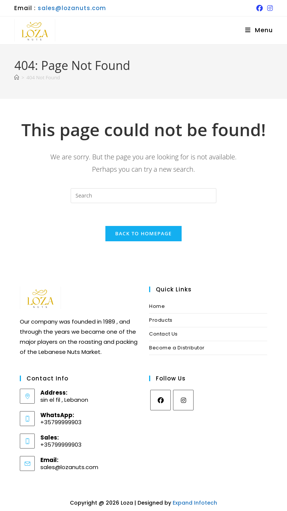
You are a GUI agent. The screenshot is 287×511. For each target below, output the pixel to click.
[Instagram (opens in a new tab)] (269, 8)
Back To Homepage (143, 233)
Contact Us (163, 333)
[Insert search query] (143, 195)
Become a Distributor (177, 347)
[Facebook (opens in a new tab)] (259, 8)
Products (161, 320)
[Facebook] (160, 400)
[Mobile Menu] (259, 30)
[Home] (16, 77)
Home (157, 306)
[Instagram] (183, 400)
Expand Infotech (195, 503)
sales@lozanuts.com (72, 8)
